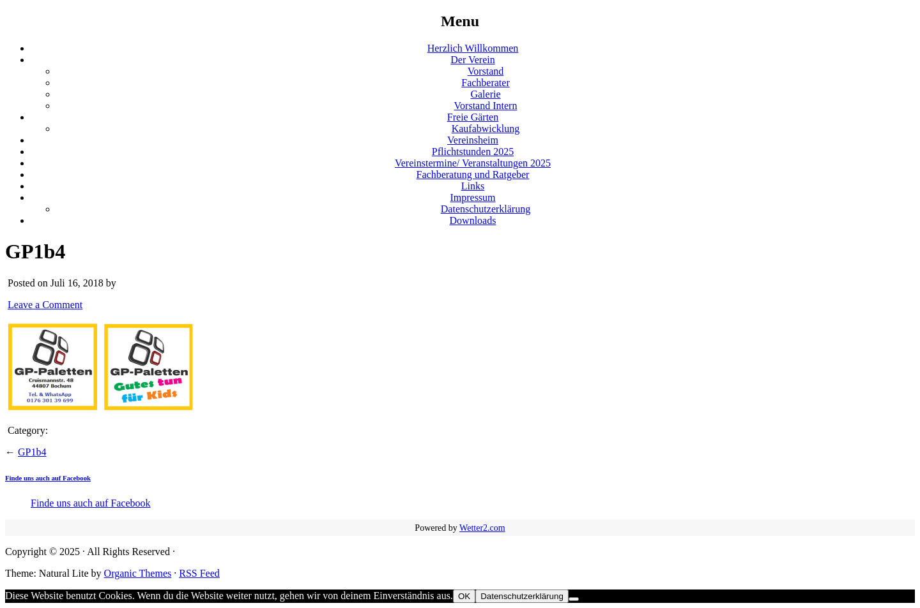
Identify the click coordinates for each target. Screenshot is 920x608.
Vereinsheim (472, 140)
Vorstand (486, 71)
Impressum (472, 197)
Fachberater (485, 82)
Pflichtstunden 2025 (473, 151)
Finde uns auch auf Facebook (48, 478)
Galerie (485, 94)
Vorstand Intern (486, 105)
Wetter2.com (482, 528)
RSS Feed (199, 573)
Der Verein (472, 59)
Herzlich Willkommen (473, 48)
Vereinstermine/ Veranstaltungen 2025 (473, 163)
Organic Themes (138, 573)
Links (472, 186)
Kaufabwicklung (486, 128)
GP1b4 (32, 452)
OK (464, 596)
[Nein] (574, 599)
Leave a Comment (45, 304)
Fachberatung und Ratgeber (473, 174)
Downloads (473, 220)
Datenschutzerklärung (485, 209)
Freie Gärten (472, 117)
